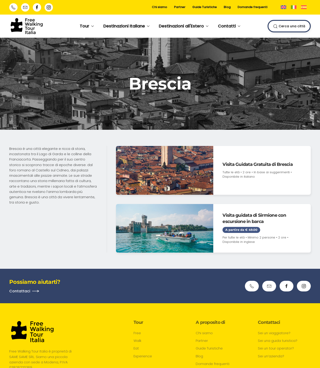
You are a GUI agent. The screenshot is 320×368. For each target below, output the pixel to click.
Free (137, 333)
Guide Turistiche (204, 7)
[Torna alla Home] (26, 26)
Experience (143, 356)
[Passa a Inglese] (283, 7)
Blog (227, 7)
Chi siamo (159, 7)
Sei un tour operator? (276, 348)
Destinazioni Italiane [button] (126, 26)
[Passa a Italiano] (294, 7)
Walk (137, 340)
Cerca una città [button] (289, 26)
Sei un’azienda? (271, 356)
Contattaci (19, 291)
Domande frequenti (252, 7)
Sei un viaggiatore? (274, 333)
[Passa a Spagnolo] (304, 7)
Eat (136, 348)
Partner (179, 7)
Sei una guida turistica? (277, 340)
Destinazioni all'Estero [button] (184, 26)
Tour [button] (87, 26)
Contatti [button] (229, 26)
